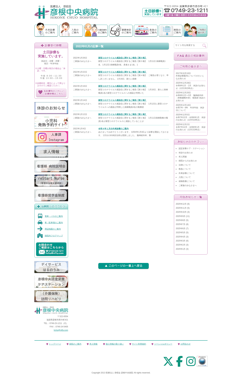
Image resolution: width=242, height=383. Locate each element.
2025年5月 (180, 232)
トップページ (55, 344)
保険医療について (187, 181)
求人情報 (93, 344)
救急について (185, 169)
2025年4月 (180, 237)
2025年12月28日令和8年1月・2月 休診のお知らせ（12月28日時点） (190, 85)
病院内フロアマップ (50, 236)
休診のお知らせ (186, 152)
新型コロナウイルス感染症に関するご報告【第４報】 (122, 72)
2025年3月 (180, 241)
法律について (185, 165)
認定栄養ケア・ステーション (192, 148)
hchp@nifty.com (61, 330)
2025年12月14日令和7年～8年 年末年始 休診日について (190, 107)
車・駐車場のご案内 (50, 222)
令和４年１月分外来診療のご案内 (113, 128)
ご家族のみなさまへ (188, 185)
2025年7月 (180, 224)
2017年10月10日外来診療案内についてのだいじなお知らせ (190, 76)
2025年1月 (180, 249)
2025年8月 (180, 220)
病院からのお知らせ (188, 161)
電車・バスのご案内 (50, 216)
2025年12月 (181, 204)
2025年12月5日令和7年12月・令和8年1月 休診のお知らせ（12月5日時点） (191, 117)
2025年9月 (180, 216)
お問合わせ (185, 344)
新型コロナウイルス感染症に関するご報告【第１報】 (122, 114)
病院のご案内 (75, 344)
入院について (185, 177)
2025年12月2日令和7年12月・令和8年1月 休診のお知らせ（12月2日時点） (191, 127)
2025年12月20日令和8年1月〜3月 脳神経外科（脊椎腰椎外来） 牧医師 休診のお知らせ (190, 96)
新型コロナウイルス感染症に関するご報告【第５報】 (122, 58)
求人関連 (183, 157)
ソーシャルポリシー (163, 344)
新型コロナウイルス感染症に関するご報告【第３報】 (122, 86)
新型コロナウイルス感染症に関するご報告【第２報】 (122, 100)
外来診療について (187, 173)
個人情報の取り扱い (115, 344)
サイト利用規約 (139, 344)
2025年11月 (181, 208)
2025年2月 (180, 245)
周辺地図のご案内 (49, 229)
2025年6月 (180, 228)
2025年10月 (181, 212)
